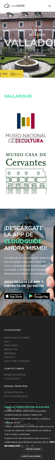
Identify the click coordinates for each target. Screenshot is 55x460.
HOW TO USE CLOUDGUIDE (16, 361)
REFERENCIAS (10, 353)
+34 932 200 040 (12, 378)
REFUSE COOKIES (33, 449)
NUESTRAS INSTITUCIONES (16, 337)
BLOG (6, 341)
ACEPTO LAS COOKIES (31, 456)
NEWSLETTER (10, 349)
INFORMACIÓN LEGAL (13, 392)
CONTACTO (9, 357)
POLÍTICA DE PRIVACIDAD (16, 396)
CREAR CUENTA (11, 345)
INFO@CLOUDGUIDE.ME (15, 375)
